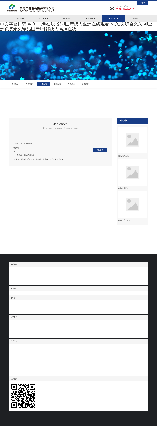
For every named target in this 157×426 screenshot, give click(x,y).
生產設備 (43, 84)
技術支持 (14, 308)
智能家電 (14, 272)
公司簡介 (15, 84)
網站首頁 (20, 18)
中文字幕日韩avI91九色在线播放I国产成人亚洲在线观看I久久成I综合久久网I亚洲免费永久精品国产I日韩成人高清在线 (76, 26)
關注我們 (14, 379)
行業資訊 (14, 303)
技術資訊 (90, 18)
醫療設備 (14, 275)
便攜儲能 (14, 280)
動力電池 (14, 282)
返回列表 (100, 150)
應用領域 (67, 18)
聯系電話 (14, 341)
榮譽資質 (85, 84)
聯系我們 (136, 18)
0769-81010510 (125, 9)
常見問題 (14, 311)
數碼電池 (14, 270)
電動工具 (14, 277)
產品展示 (43, 18)
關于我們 (113, 18)
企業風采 (71, 84)
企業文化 (29, 84)
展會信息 (14, 306)
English (142, 3)
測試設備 (57, 84)
